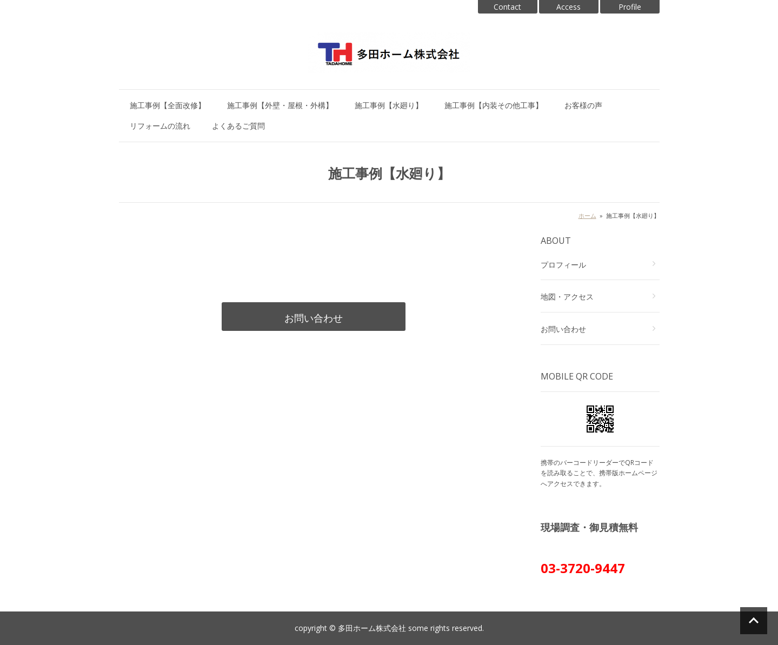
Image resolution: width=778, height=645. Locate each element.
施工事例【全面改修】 (167, 105)
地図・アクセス (567, 296)
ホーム (587, 215)
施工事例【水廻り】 (389, 105)
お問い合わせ (313, 317)
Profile (630, 7)
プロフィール (563, 265)
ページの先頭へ (753, 620)
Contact (507, 7)
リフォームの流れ (160, 126)
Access (568, 7)
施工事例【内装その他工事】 (493, 105)
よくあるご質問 (238, 126)
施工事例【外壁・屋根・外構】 (280, 105)
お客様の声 (583, 105)
